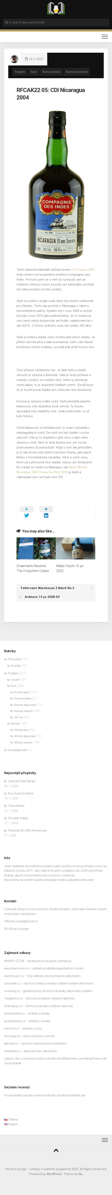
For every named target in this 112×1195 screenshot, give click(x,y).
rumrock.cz (11, 1028)
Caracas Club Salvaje (21, 781)
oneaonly (10, 991)
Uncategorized (17, 750)
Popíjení (20, 71)
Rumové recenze (76, 71)
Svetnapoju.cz (13, 1006)
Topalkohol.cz (13, 998)
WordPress (54, 1174)
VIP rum (18, 717)
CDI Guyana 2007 (83, 269)
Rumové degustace (25, 704)
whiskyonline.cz (14, 1013)
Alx (80, 1174)
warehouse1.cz (14, 976)
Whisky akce (21, 729)
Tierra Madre (16, 805)
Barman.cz (11, 1043)
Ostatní (15, 679)
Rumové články (22, 698)
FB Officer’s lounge (16, 929)
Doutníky (16, 665)
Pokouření (14, 659)
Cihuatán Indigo (18, 818)
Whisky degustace (24, 736)
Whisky (15, 723)
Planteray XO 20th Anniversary (27, 830)
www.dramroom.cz (16, 968)
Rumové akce (51, 71)
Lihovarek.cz (12, 983)
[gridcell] (56, 873)
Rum (34, 71)
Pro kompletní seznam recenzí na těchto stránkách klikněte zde (44, 1095)
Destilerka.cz (12, 1051)
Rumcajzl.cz (12, 1036)
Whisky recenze (23, 742)
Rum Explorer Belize (20, 793)
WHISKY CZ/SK (14, 961)
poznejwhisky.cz (14, 1021)
